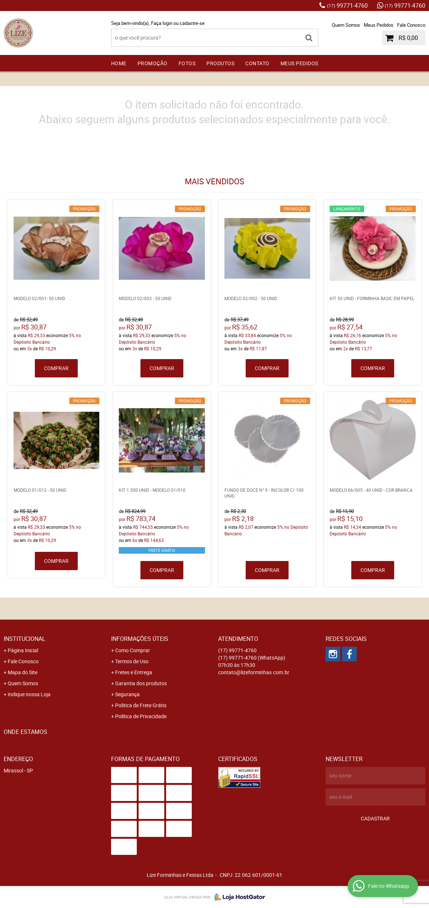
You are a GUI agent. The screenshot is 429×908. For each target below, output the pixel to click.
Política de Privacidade (140, 716)
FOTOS (187, 63)
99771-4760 (347, 5)
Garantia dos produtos (141, 683)
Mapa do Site (22, 672)
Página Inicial (23, 650)
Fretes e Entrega (133, 672)
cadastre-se (192, 23)
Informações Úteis (139, 639)
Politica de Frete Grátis (140, 705)
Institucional (24, 639)
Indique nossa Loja (29, 694)
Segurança (127, 694)
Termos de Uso (131, 661)
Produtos (220, 63)
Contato (257, 63)
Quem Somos (346, 25)
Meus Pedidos (378, 25)
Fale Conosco (411, 25)
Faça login (161, 23)
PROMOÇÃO (153, 63)
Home (118, 63)
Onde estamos (25, 732)
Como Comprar (132, 650)
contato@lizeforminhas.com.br (253, 672)
